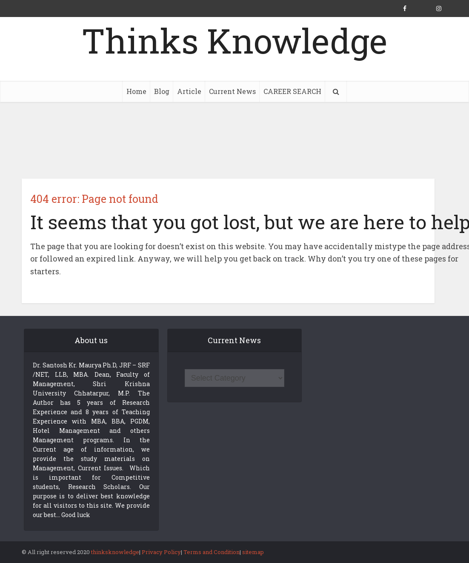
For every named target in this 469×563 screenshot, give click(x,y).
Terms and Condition (211, 552)
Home (136, 91)
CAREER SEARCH (292, 91)
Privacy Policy (161, 552)
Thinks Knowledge (234, 40)
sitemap (253, 552)
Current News (232, 91)
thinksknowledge (115, 552)
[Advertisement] (234, 140)
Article (189, 91)
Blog (161, 91)
